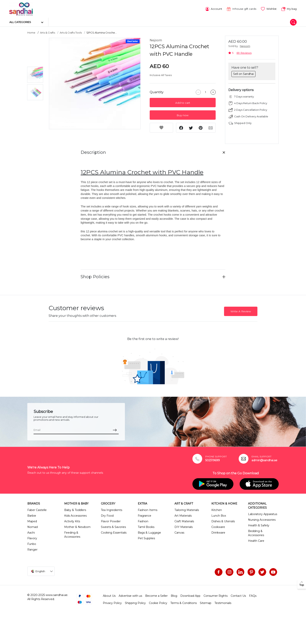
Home (31, 32)
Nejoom (156, 40)
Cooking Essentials (113, 532)
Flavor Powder (111, 521)
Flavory (32, 538)
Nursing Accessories (262, 519)
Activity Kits (72, 521)
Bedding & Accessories (256, 533)
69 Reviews (244, 52)
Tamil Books (146, 526)
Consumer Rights (216, 595)
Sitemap (205, 602)
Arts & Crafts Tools (71, 32)
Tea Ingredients (111, 509)
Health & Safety (258, 525)
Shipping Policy (135, 602)
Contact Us (238, 595)
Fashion (143, 521)
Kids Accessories (75, 515)
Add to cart (182, 102)
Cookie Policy (158, 602)
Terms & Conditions (183, 602)
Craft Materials (184, 521)
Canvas (179, 532)
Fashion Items (147, 509)
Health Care (256, 540)
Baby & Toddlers (75, 509)
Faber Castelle (37, 509)
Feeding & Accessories (72, 534)
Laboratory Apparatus (262, 513)
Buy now (183, 114)
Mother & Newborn (77, 526)
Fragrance (144, 515)
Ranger (32, 549)
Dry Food (107, 515)
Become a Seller (156, 595)
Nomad (32, 526)
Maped (32, 521)
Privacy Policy (112, 602)
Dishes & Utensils (223, 521)
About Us (109, 595)
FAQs (252, 595)
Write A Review (240, 310)
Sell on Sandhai (243, 73)
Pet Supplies (146, 538)
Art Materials (183, 515)
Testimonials (222, 602)
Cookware (218, 526)
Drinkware (218, 532)
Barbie (31, 515)
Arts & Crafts (47, 32)
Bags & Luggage (149, 532)
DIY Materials (183, 526)
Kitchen (216, 509)
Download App (190, 595)
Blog (174, 595)
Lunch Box (218, 515)
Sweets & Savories (113, 526)
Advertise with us (130, 595)
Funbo (31, 543)
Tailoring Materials (186, 509)
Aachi (31, 532)
